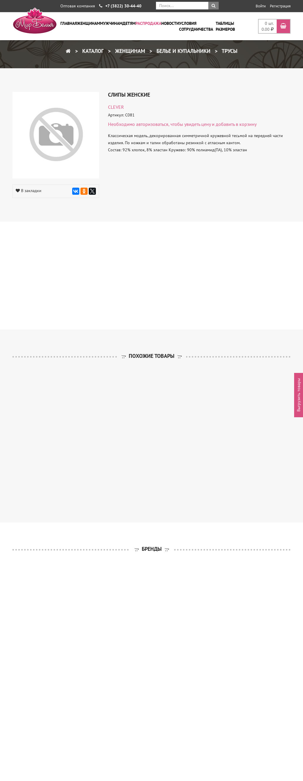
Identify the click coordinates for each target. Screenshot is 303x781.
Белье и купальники (182, 51)
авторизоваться (152, 124)
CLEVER (116, 107)
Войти (261, 6)
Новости (170, 23)
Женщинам (88, 23)
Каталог (92, 51)
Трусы (228, 51)
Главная (68, 23)
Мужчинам (111, 23)
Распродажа (148, 23)
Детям (129, 23)
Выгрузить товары (298, 395)
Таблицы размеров (225, 26)
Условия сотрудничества (196, 26)
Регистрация (280, 6)
